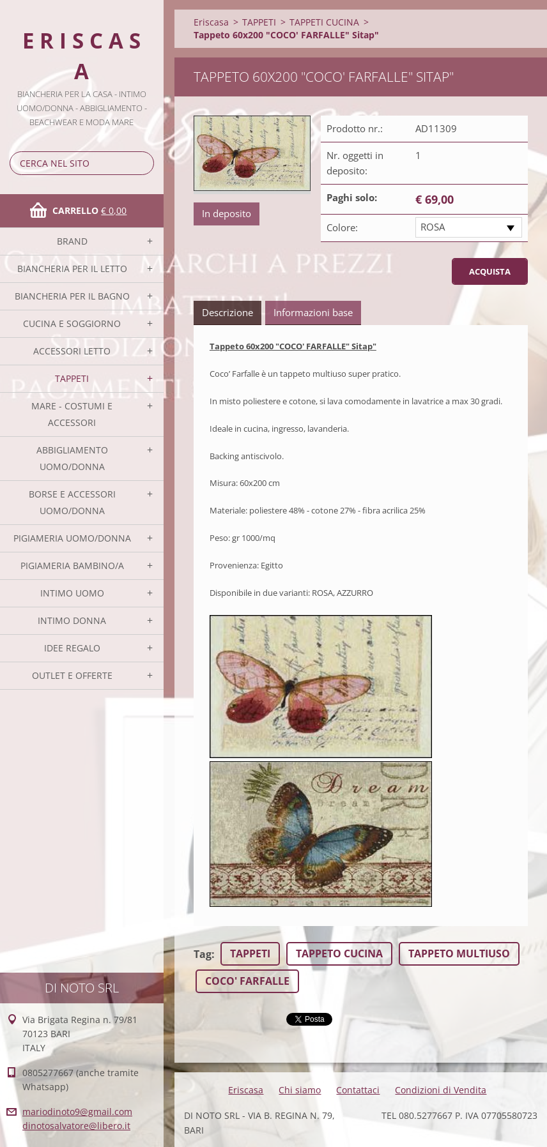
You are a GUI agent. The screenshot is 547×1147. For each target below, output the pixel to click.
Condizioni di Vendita (440, 1090)
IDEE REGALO (72, 648)
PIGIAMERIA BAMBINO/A (72, 565)
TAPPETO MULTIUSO (459, 953)
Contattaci (358, 1090)
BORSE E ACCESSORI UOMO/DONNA (72, 502)
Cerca (142, 163)
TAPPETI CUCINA (324, 22)
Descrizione (227, 312)
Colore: (342, 227)
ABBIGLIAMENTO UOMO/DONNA (72, 458)
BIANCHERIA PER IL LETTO (72, 268)
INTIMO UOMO (72, 593)
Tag (203, 954)
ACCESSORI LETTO (72, 351)
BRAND (72, 241)
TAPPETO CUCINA (339, 953)
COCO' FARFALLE (247, 981)
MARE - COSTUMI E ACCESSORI (71, 414)
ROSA (432, 226)
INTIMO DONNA (72, 620)
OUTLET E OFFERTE (72, 675)
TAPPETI (72, 378)
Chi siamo (300, 1090)
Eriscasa (211, 22)
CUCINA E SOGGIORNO (72, 323)
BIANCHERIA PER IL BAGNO (72, 296)
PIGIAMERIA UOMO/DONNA (72, 538)
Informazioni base (313, 312)
